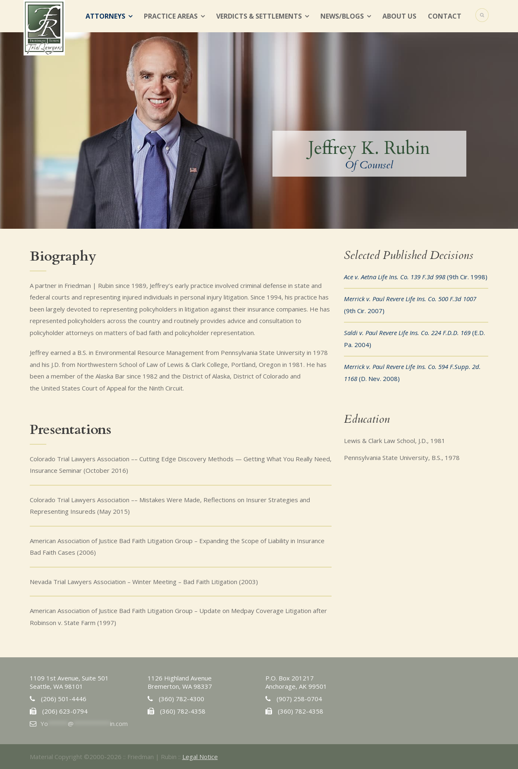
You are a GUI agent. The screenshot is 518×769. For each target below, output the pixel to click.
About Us (399, 16)
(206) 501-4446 (63, 699)
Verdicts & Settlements (259, 16)
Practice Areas (171, 16)
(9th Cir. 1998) (415, 277)
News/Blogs (342, 16)
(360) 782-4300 (181, 699)
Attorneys (105, 16)
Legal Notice (200, 756)
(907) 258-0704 (299, 699)
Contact (444, 16)
